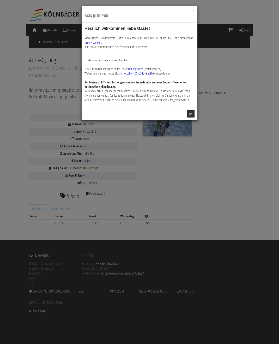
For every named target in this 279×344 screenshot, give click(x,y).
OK (190, 114)
